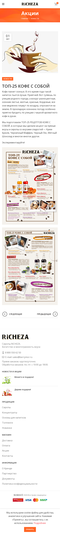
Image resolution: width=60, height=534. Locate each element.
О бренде (7, 468)
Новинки (7, 427)
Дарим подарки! (22, 389)
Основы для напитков (14, 417)
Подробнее (40, 523)
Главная (24, 19)
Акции (5, 450)
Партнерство (9, 473)
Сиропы (6, 407)
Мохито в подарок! (24, 377)
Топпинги (7, 422)
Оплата (6, 445)
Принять (30, 529)
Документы (8, 478)
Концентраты (9, 412)
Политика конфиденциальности (19, 483)
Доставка (7, 440)
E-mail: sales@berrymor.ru (18, 357)
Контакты (7, 455)
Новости (35, 19)
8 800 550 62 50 (13, 352)
